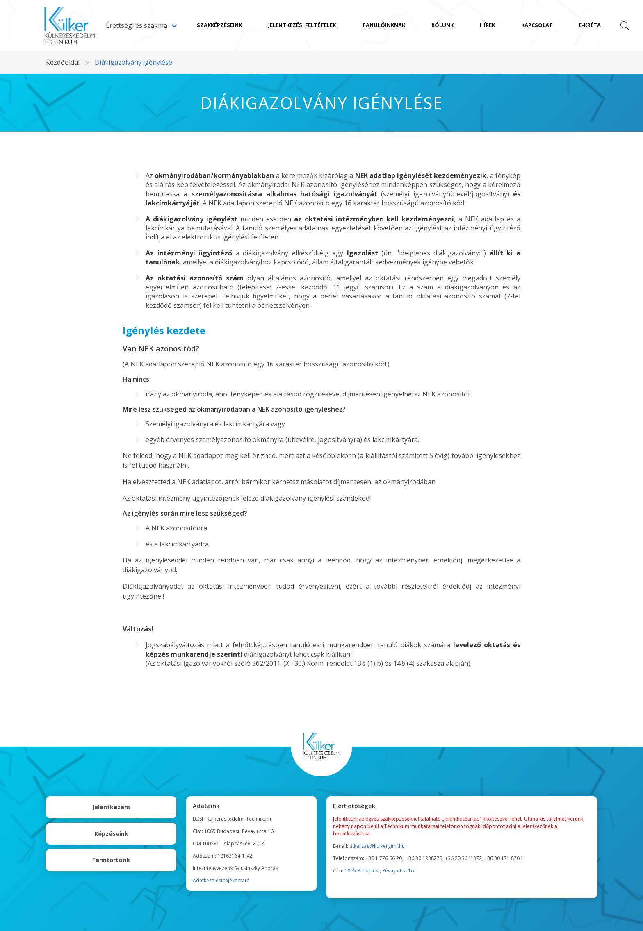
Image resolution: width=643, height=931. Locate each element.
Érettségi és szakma (136, 25)
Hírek (487, 25)
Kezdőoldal (63, 62)
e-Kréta (590, 25)
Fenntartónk (111, 860)
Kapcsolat (537, 25)
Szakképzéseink (219, 25)
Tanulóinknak (383, 25)
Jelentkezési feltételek (302, 25)
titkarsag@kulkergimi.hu (377, 845)
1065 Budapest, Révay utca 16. (379, 870)
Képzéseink (111, 834)
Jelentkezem (111, 807)
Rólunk (442, 25)
